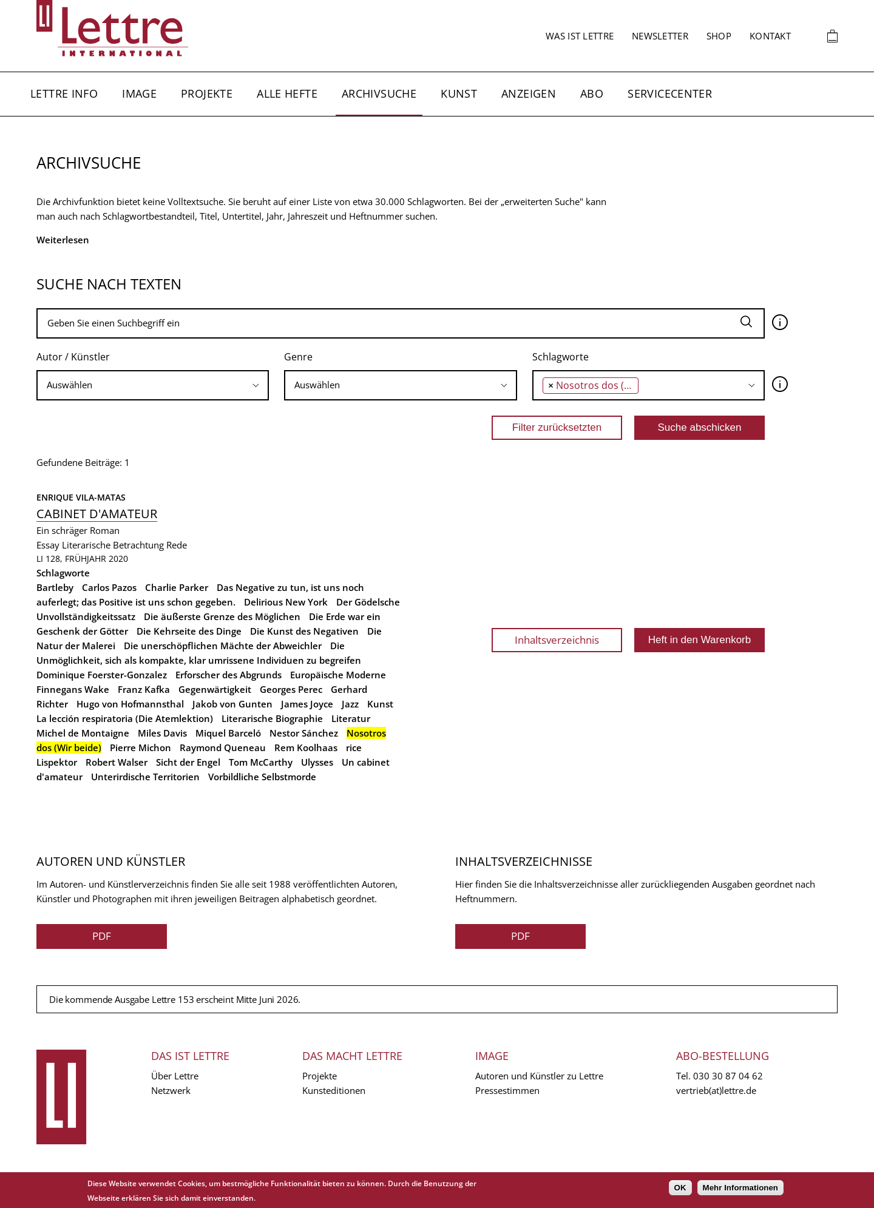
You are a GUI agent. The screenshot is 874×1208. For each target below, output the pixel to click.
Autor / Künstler (73, 356)
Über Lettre (174, 1076)
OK (680, 1187)
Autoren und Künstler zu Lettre (539, 1076)
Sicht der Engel (188, 762)
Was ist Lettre (580, 36)
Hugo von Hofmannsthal (130, 704)
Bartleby (54, 587)
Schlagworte (560, 356)
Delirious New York (286, 602)
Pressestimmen (507, 1090)
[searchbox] (153, 385)
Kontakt (770, 36)
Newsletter (660, 36)
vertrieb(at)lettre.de (716, 1090)
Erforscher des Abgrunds (228, 675)
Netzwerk (171, 1090)
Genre (298, 356)
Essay (47, 545)
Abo (591, 93)
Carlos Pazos (109, 587)
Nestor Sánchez (303, 733)
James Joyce (307, 704)
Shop (718, 36)
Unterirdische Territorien (145, 777)
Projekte (206, 93)
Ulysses (317, 762)
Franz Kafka (144, 689)
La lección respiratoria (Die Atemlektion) (124, 718)
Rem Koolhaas (305, 747)
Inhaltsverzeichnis (557, 640)
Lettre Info (64, 93)
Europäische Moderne (338, 675)
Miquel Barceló (228, 733)
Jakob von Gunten (232, 704)
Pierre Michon (140, 747)
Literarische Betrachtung (113, 545)
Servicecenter (670, 93)
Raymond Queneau (223, 747)
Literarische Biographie (272, 718)
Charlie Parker (176, 587)
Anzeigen (528, 93)
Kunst (459, 93)
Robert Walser (116, 762)
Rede (176, 545)
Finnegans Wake (72, 689)
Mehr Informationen (740, 1187)
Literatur (350, 718)
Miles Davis (162, 733)
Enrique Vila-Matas (81, 497)
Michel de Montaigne (82, 733)
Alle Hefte (287, 93)
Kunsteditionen (333, 1090)
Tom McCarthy (261, 762)
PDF (101, 936)
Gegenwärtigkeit (214, 689)
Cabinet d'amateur (96, 513)
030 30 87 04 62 (728, 1076)
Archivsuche (379, 93)
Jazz (350, 704)
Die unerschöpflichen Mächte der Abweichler (223, 645)
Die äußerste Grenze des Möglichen (222, 616)
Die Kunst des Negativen (304, 631)
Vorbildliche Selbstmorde (262, 777)
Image (139, 93)
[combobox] (152, 385)
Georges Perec (291, 689)
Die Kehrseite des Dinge (189, 631)
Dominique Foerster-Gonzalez (101, 675)
